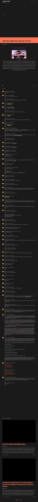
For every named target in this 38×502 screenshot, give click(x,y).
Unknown (5, 91)
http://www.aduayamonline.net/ (9, 374)
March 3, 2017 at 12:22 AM (14, 167)
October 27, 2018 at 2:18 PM (10, 337)
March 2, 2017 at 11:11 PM (10, 146)
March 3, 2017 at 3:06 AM (17, 227)
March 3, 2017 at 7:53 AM (10, 267)
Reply (5, 93)
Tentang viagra (6, 321)
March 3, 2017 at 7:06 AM (10, 255)
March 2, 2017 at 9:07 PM (10, 91)
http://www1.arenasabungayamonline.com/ (10, 373)
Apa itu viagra (6, 315)
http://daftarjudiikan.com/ (8, 371)
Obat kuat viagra (6, 338)
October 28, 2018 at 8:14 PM (11, 362)
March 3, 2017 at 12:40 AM (10, 179)
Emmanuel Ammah (6, 304)
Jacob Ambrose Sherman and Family (9, 227)
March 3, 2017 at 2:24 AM (10, 223)
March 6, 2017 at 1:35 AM (11, 299)
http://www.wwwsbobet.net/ (8, 365)
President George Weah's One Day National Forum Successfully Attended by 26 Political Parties (17, 484)
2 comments (6, 454)
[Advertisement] (19, 9)
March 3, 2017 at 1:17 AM (9, 187)
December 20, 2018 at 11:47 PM (11, 377)
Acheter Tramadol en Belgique (29, 378)
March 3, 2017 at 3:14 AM (17, 231)
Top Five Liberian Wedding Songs (13, 444)
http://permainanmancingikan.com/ (9, 372)
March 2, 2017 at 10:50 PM (11, 133)
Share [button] (34, 85)
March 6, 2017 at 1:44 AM (13, 304)
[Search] (32, 1)
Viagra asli (24, 317)
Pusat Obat (6, 324)
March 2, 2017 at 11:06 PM (11, 138)
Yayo (5, 187)
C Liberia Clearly (6, 1)
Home (3, 14)
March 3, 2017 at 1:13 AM (10, 183)
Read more (34, 454)
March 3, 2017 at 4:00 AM (10, 239)
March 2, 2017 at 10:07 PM (11, 118)
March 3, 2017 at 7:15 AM (10, 259)
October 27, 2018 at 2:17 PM (10, 314)
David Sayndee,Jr (6, 150)
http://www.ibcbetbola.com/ (8, 366)
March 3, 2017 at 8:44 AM (10, 271)
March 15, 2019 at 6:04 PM (11, 382)
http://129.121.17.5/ (7, 363)
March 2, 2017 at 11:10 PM (10, 142)
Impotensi (17, 322)
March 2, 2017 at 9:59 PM (11, 110)
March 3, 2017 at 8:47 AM (10, 275)
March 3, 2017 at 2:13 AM (10, 210)
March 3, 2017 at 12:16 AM (10, 163)
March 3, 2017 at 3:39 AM (10, 235)
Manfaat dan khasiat (19, 328)
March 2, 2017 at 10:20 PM (10, 122)
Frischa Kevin (6, 362)
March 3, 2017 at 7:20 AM (10, 263)
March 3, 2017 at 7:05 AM (10, 251)
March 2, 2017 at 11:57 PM (10, 158)
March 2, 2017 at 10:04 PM (10, 114)
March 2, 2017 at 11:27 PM (12, 150)
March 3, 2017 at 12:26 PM (10, 279)
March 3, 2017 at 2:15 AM (10, 219)
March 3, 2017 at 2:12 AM (10, 205)
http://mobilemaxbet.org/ (8, 364)
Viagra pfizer (9, 319)
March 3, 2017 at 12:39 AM (10, 175)
